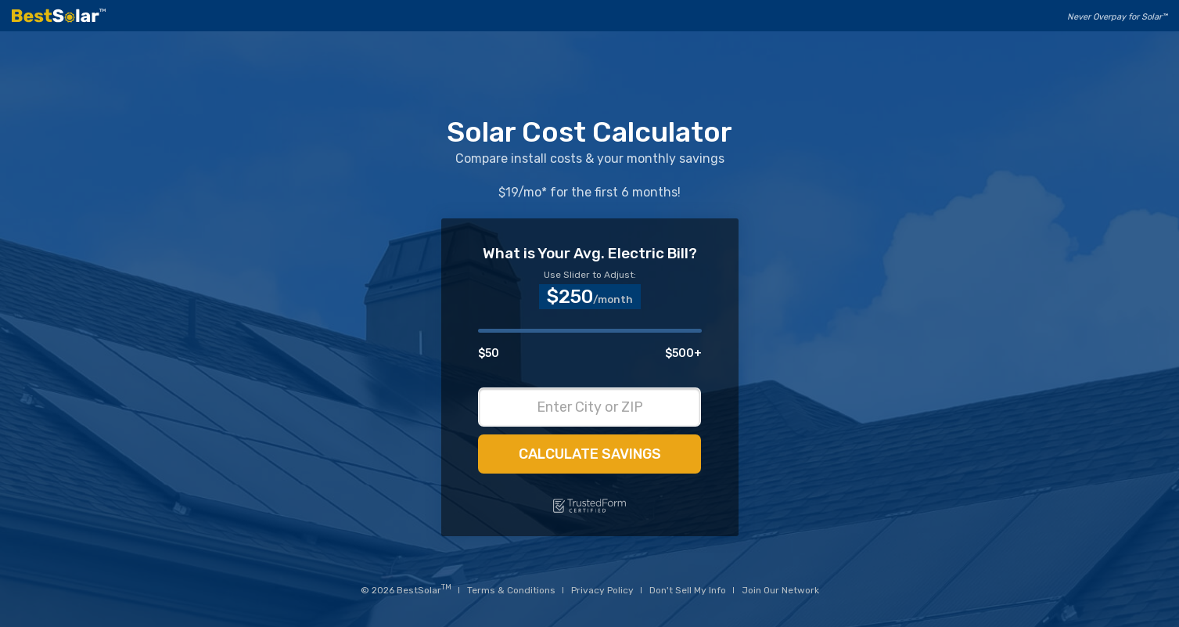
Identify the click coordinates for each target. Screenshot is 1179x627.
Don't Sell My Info (687, 590)
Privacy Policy (602, 590)
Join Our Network (780, 590)
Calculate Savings (590, 454)
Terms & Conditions (511, 590)
